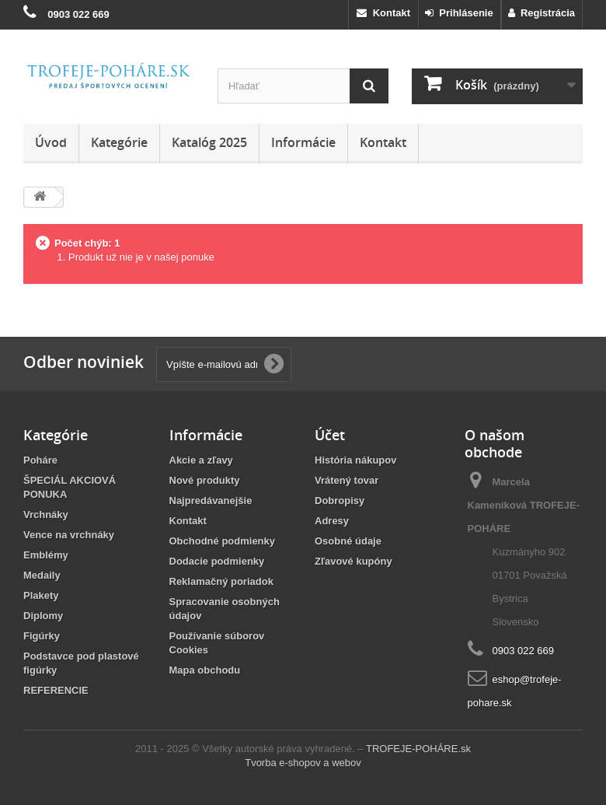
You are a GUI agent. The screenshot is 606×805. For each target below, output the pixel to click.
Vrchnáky (45, 514)
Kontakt (383, 13)
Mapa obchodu (205, 670)
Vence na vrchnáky (68, 535)
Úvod (51, 142)
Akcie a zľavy (201, 460)
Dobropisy (339, 500)
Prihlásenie (459, 13)
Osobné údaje (348, 541)
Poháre (40, 460)
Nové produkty (204, 480)
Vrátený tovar (346, 480)
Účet (330, 434)
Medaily (42, 575)
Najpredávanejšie (210, 500)
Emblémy (45, 555)
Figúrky (41, 636)
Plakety (41, 595)
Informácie (303, 142)
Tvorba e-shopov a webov (303, 762)
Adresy (332, 521)
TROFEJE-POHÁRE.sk (418, 748)
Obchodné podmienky (222, 541)
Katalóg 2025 (209, 142)
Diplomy (43, 615)
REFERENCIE (56, 690)
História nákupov (355, 460)
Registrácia (541, 13)
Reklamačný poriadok (221, 581)
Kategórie (119, 142)
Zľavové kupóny (353, 561)
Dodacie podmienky (217, 561)
